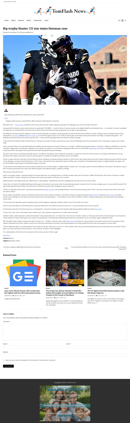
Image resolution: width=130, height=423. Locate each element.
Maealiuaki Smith (95, 148)
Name (5, 344)
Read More (6, 235)
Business (21, 20)
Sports (29, 20)
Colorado (16, 136)
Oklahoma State (30, 136)
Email (68, 344)
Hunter (18, 241)
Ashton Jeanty (110, 195)
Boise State (93, 195)
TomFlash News (69, 11)
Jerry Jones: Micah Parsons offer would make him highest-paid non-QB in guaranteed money (22, 292)
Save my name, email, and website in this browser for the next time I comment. (31, 360)
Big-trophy (11, 241)
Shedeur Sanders (48, 189)
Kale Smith (98, 209)
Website (5, 352)
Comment (6, 321)
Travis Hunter (19, 125)
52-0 (37, 136)
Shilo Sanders (71, 221)
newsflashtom (28, 32)
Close (6, 118)
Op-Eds (6, 20)
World (13, 20)
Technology (38, 20)
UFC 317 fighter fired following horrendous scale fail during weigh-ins (106, 292)
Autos (46, 20)
